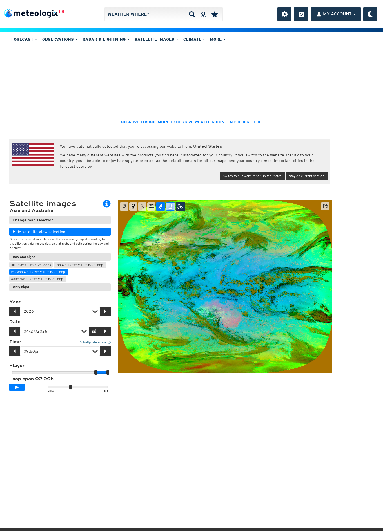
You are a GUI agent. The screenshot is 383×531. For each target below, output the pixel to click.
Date (15, 321)
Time (15, 341)
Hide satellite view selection (39, 232)
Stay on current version (306, 176)
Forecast (24, 39)
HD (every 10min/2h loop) (31, 265)
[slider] (107, 372)
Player (17, 365)
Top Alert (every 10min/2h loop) (80, 265)
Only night (21, 287)
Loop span (31, 378)
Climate (194, 39)
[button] (325, 206)
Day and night (24, 257)
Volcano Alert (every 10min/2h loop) (39, 272)
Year (15, 301)
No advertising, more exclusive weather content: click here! (191, 122)
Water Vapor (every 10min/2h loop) (38, 279)
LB (61, 11)
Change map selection (33, 220)
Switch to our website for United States (252, 176)
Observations (60, 39)
